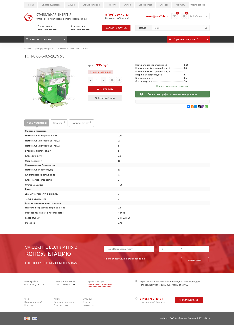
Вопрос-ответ (145, 5)
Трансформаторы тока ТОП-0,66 (73, 48)
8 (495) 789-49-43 (117, 14)
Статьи (127, 5)
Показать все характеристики (172, 86)
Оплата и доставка (51, 5)
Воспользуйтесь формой (100, 284)
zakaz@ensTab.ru (157, 16)
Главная (28, 48)
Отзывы (164, 5)
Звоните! (124, 18)
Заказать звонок (116, 27)
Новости (112, 5)
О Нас (31, 5)
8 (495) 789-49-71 (151, 298)
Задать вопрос (197, 5)
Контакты (180, 5)
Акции (71, 5)
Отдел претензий (91, 5)
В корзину (105, 88)
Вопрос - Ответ (81, 123)
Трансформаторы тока (45, 48)
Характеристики (37, 122)
